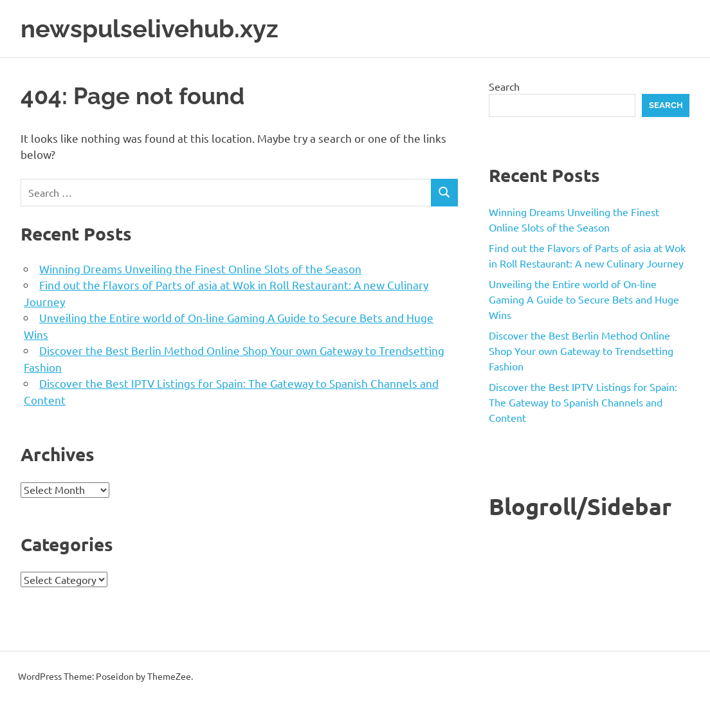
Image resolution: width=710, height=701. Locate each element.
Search (504, 86)
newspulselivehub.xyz (149, 28)
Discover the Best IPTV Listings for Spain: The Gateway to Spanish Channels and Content (583, 402)
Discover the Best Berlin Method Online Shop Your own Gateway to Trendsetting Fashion (581, 350)
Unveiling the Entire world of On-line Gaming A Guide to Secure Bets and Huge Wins (584, 299)
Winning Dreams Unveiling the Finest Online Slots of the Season (200, 268)
